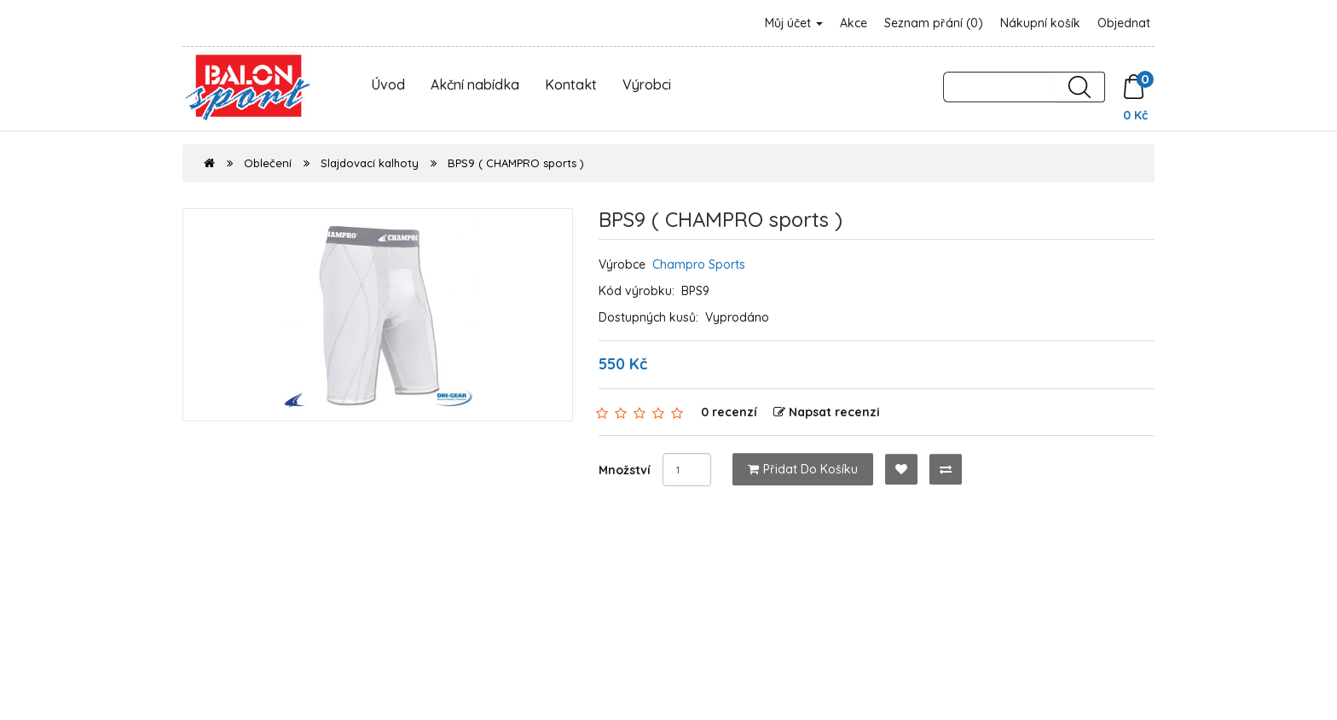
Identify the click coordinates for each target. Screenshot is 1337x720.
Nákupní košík (1040, 23)
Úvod (388, 84)
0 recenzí (729, 412)
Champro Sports (698, 264)
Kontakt (571, 84)
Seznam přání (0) (933, 23)
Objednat (1123, 23)
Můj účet (794, 23)
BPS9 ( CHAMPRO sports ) (516, 163)
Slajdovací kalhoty (370, 163)
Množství (625, 470)
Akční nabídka (475, 84)
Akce (853, 23)
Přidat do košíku (803, 469)
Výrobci (646, 84)
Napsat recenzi (826, 412)
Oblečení (268, 163)
